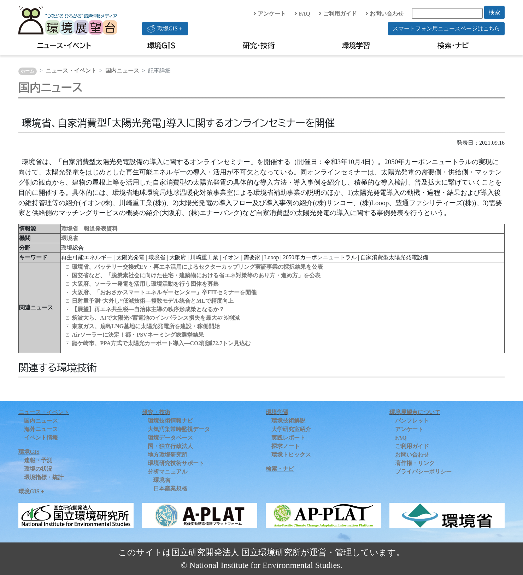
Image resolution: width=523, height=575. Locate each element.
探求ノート (285, 446)
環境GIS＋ (165, 28)
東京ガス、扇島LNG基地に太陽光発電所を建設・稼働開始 (146, 326)
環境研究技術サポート (176, 463)
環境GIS (161, 45)
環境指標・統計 (44, 477)
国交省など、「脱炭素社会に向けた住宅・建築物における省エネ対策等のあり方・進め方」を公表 (196, 275)
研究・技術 (259, 45)
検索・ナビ (453, 45)
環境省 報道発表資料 (89, 229)
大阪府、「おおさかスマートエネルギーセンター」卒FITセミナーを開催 (164, 292)
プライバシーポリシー (423, 472)
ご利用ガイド (338, 14)
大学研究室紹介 (291, 429)
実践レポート (288, 438)
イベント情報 (41, 438)
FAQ (302, 14)
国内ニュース (122, 71)
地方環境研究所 (167, 455)
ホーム (27, 71)
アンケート (269, 14)
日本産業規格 (170, 489)
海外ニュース (41, 429)
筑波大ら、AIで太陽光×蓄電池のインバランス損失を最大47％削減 (156, 318)
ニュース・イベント (64, 45)
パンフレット (412, 421)
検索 (494, 12)
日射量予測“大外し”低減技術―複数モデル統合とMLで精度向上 (153, 301)
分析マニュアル (167, 472)
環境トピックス (291, 455)
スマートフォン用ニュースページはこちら (446, 28)
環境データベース (170, 438)
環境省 (69, 238)
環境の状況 (38, 469)
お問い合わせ (384, 14)
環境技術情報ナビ (170, 421)
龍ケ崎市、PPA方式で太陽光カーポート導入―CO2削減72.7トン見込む (161, 343)
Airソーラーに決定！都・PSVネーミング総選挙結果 (138, 335)
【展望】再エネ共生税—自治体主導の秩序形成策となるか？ (148, 309)
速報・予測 (38, 460)
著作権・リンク (415, 463)
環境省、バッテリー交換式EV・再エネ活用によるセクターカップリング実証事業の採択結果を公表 (197, 267)
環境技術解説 (288, 421)
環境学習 (356, 45)
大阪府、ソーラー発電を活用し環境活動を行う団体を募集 (145, 284)
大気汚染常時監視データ (179, 429)
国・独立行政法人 (170, 446)
